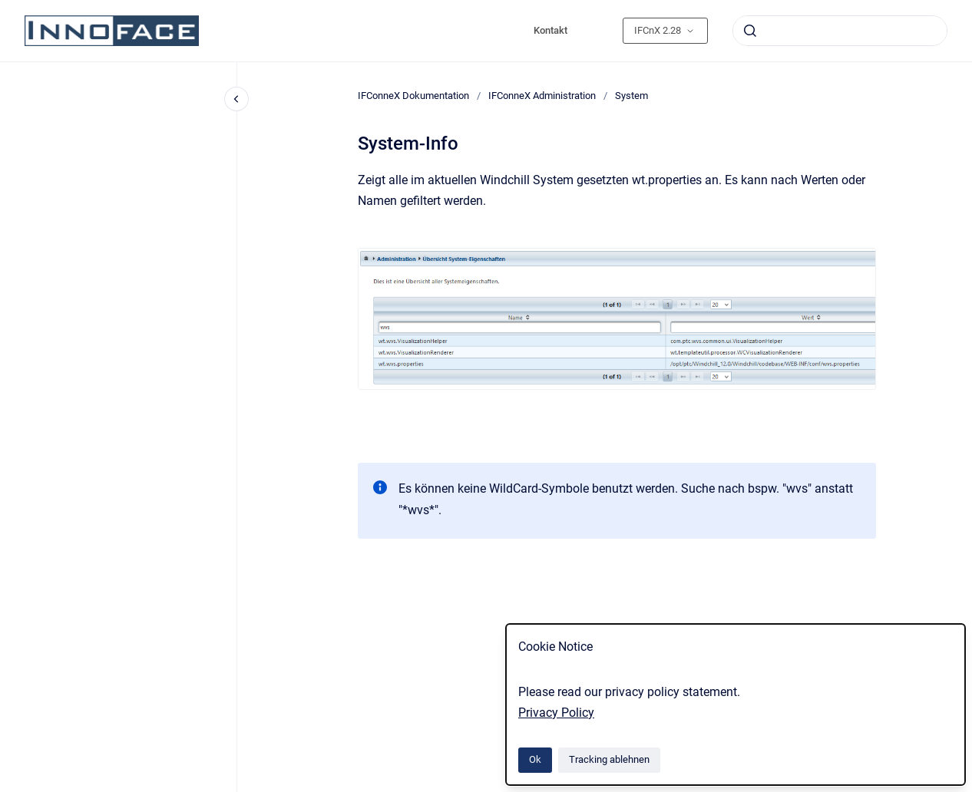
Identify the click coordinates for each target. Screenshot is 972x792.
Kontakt (550, 30)
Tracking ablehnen (609, 759)
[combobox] (840, 30)
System (631, 95)
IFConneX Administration (542, 95)
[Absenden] (750, 30)
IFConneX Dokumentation (413, 95)
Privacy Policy (556, 712)
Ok (535, 759)
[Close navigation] (236, 99)
